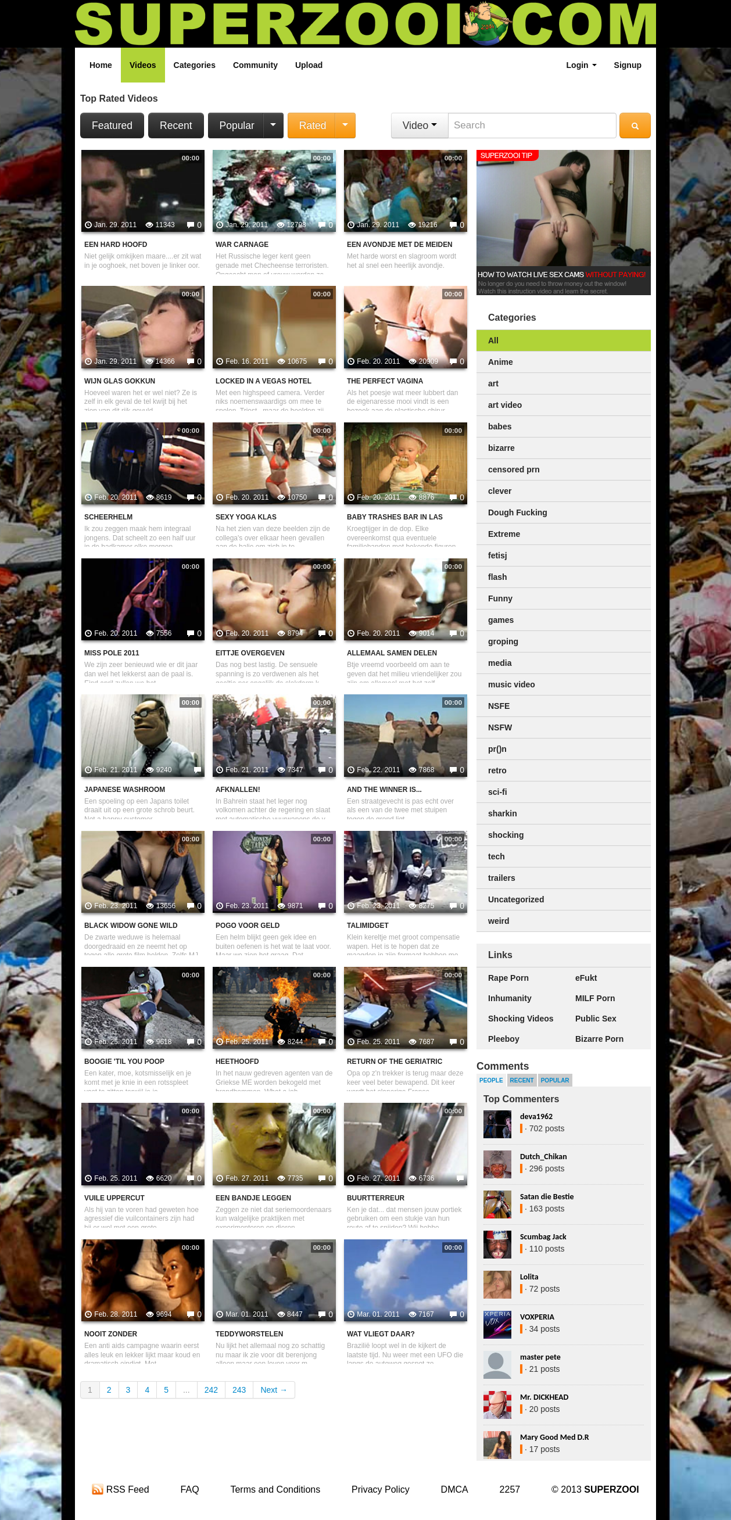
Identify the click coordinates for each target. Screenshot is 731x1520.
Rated (313, 125)
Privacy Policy (381, 1489)
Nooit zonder (110, 1334)
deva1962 (536, 1116)
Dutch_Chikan (543, 1156)
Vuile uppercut (114, 1198)
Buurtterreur (375, 1198)
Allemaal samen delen (392, 653)
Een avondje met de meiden (400, 245)
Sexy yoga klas (246, 517)
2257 (510, 1489)
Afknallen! (238, 790)
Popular (237, 125)
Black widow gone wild (131, 926)
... (186, 1389)
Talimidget (368, 926)
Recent (176, 125)
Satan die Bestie (547, 1197)
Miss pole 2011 (111, 653)
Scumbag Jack (543, 1237)
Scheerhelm (108, 517)
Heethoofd (237, 1061)
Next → (274, 1389)
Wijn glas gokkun (119, 381)
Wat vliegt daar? (381, 1334)
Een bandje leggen (253, 1198)
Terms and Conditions (275, 1489)
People (491, 1080)
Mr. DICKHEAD (544, 1397)
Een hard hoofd (115, 245)
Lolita (529, 1277)
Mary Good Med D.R (554, 1437)
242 (211, 1389)
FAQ (190, 1489)
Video (420, 125)
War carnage (242, 245)
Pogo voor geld (248, 926)
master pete (540, 1357)
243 (239, 1389)
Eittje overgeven (250, 653)
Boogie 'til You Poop (124, 1061)
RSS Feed (120, 1489)
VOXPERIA (537, 1317)
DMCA (454, 1489)
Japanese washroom (124, 790)
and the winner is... (384, 790)
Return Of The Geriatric (394, 1061)
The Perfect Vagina (385, 381)
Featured (112, 125)
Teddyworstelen (249, 1334)
